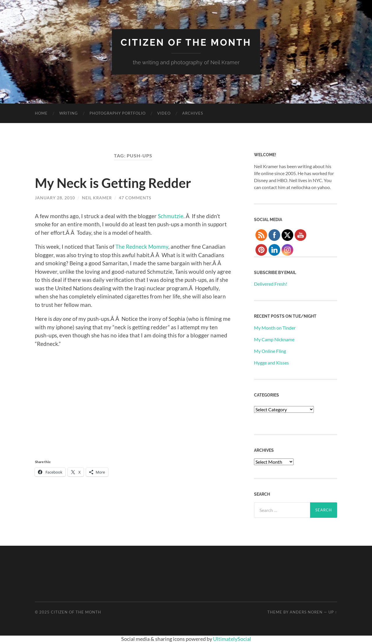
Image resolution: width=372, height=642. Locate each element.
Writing (68, 113)
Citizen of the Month (186, 42)
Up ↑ (332, 612)
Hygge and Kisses (271, 362)
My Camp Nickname (274, 339)
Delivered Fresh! (270, 284)
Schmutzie (170, 216)
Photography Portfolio (118, 113)
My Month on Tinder (275, 327)
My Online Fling (270, 351)
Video (164, 113)
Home (41, 113)
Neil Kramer (97, 197)
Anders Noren (306, 612)
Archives (192, 113)
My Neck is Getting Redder (113, 183)
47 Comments (135, 197)
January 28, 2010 (55, 197)
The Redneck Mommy (141, 246)
